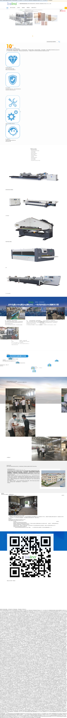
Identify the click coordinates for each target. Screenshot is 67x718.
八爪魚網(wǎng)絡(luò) (50, 607)
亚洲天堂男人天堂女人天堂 (61, 715)
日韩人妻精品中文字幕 (10, 716)
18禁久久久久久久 (18, 716)
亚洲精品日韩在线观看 (38, 715)
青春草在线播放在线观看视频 (32, 714)
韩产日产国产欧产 (20, 715)
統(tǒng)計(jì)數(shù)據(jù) (57, 607)
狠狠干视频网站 (16, 714)
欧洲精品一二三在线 (23, 714)
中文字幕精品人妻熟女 (12, 717)
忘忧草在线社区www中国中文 (12, 715)
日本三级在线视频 (37, 717)
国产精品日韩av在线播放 (30, 717)
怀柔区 (28, 715)
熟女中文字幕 (25, 713)
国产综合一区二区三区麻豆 (20, 717)
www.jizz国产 (31, 716)
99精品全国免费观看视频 (10, 714)
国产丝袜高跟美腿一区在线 (60, 714)
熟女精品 (24, 715)
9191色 (7, 717)
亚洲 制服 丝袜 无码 (3, 716)
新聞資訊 (28, 7)
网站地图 (53, 610)
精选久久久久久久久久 (53, 716)
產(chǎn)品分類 (12, 7)
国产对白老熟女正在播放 (61, 713)
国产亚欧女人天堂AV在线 (32, 713)
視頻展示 (23, 7)
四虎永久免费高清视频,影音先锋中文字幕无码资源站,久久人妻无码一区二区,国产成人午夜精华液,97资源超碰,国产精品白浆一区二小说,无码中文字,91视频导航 (26, 0)
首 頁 (7, 7)
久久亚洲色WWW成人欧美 (10, 713)
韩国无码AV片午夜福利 (41, 714)
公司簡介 (18, 7)
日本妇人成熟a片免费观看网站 (51, 713)
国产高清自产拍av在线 (41, 716)
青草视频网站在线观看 (19, 713)
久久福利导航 (31, 715)
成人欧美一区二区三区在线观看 (51, 714)
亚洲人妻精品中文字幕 (25, 716)
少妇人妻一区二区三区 (45, 715)
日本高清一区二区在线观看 (41, 713)
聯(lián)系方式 (34, 7)
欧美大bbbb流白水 (60, 716)
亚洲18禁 (35, 716)
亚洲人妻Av (47, 716)
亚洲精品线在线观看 (53, 715)
